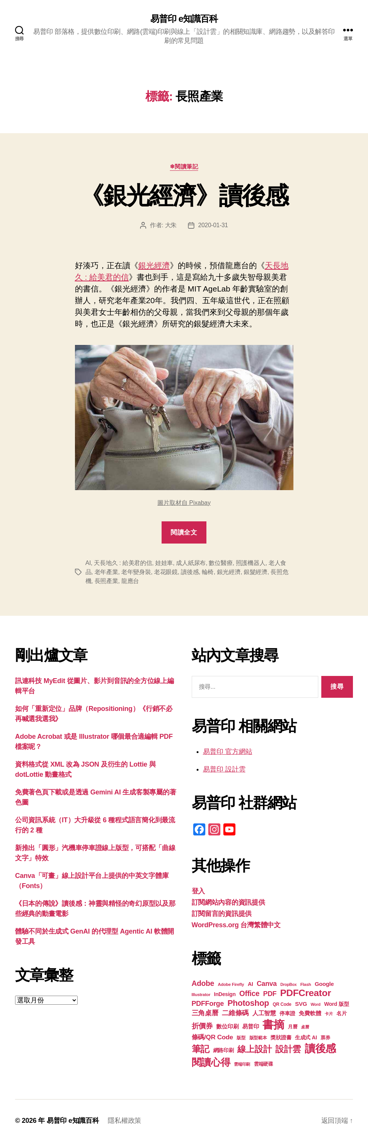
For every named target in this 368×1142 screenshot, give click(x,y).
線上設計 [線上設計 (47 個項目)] (254, 1049)
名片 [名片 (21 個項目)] (341, 1013)
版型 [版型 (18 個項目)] (241, 1037)
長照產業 (106, 581)
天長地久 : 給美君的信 (123, 563)
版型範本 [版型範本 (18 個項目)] (258, 1037)
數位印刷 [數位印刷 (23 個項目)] (227, 1027)
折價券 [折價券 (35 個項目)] (202, 1026)
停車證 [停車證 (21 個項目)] (287, 1013)
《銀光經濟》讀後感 (184, 195)
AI (88, 563)
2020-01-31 (213, 225)
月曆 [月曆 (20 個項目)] (292, 1027)
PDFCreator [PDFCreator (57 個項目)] (305, 993)
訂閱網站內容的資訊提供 (228, 902)
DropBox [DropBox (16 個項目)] (288, 984)
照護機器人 (251, 563)
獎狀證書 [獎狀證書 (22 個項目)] (280, 1037)
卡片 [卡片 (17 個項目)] (329, 1013)
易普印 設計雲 (224, 769)
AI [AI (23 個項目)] (250, 984)
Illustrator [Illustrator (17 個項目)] (201, 994)
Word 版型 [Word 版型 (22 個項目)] (336, 1004)
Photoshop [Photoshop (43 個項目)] (248, 1003)
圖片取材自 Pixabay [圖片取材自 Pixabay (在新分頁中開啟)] (184, 503)
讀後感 (190, 572)
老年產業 (106, 572)
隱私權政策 (124, 1120)
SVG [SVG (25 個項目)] (301, 1004)
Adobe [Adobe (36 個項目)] (203, 983)
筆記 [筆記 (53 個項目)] (200, 1049)
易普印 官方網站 (227, 751)
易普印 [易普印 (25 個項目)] (250, 1026)
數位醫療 (220, 563)
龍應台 (130, 581)
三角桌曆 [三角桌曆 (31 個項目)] (205, 1013)
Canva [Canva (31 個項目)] (267, 983)
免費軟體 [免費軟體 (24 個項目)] (310, 1013)
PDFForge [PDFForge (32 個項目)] (208, 1003)
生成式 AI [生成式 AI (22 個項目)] (306, 1037)
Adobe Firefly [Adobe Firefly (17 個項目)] (231, 984)
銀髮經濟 (255, 572)
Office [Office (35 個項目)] (249, 993)
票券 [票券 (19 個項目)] (325, 1037)
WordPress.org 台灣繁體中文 (236, 925)
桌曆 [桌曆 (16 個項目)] (305, 1027)
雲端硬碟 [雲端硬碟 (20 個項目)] (263, 1064)
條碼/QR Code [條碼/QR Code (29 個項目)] (212, 1037)
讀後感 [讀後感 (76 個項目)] (320, 1048)
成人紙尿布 (191, 563)
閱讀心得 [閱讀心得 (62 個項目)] (211, 1062)
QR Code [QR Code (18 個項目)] (282, 1004)
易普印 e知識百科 (184, 18)
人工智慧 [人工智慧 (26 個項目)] (264, 1013)
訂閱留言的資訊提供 (222, 913)
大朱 (171, 225)
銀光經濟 (229, 572)
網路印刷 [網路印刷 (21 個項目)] (223, 1050)
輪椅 (208, 572)
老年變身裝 (136, 572)
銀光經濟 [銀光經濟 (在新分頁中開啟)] (154, 265)
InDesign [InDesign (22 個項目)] (225, 994)
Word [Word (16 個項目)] (316, 1004)
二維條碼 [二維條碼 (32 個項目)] (235, 1013)
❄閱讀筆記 (184, 166)
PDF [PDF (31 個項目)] (269, 994)
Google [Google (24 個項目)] (324, 984)
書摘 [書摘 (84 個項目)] (273, 1024)
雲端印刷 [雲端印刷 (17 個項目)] (242, 1064)
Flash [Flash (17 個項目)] (305, 984)
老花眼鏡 (166, 572)
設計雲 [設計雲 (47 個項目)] (288, 1049)
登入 (198, 891)
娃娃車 (164, 563)
